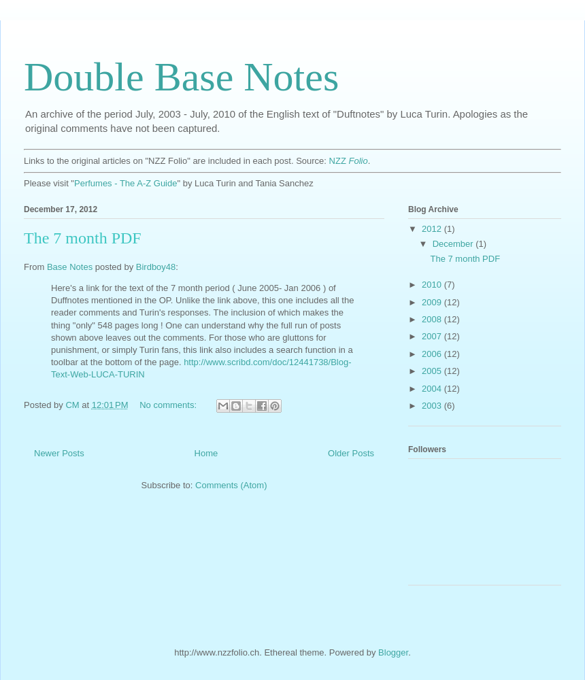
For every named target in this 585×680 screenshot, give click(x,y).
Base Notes (70, 267)
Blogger (393, 652)
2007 (433, 336)
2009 (433, 302)
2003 (433, 406)
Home (206, 453)
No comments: (169, 405)
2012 (433, 229)
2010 (433, 284)
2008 (433, 319)
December (454, 244)
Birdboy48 (156, 267)
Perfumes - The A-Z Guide (126, 183)
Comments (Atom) (231, 485)
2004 (433, 389)
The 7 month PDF (82, 238)
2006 (433, 354)
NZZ (348, 161)
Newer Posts (59, 453)
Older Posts (351, 453)
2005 (433, 371)
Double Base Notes (181, 76)
